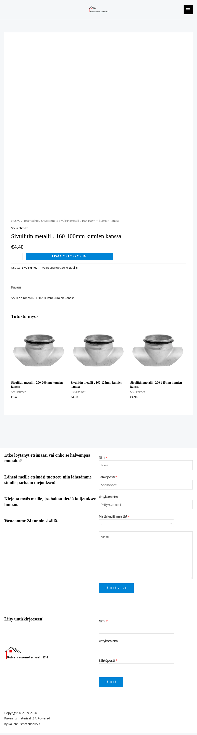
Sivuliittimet (48, 223)
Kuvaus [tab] (16, 289)
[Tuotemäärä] (16, 258)
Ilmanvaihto (31, 223)
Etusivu (16, 223)
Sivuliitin (74, 269)
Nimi (103, 459)
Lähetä (111, 684)
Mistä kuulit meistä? (114, 518)
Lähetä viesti (116, 590)
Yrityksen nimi (108, 498)
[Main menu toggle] (188, 10)
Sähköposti (108, 479)
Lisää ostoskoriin (69, 258)
